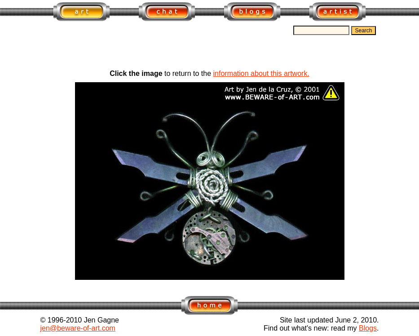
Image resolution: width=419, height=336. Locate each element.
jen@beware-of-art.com (77, 328)
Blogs (368, 328)
